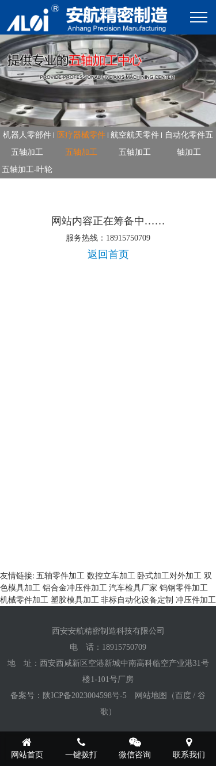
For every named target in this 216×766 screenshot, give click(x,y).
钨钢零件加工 (184, 588)
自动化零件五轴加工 (189, 144)
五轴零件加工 (60, 575)
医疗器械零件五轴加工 (81, 144)
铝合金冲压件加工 (75, 588)
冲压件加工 (196, 600)
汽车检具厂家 (133, 588)
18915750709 (124, 647)
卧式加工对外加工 (169, 575)
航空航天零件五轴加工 (135, 144)
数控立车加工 (111, 575)
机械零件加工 (24, 600)
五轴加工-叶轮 (27, 169)
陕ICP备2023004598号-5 (84, 695)
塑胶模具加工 (75, 600)
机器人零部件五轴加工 (27, 144)
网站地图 (151, 695)
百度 (183, 695)
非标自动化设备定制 (137, 600)
